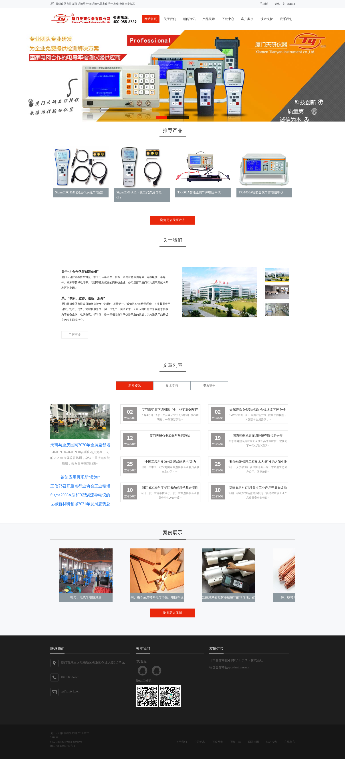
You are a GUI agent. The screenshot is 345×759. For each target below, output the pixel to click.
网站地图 (253, 741)
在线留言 (289, 741)
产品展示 (208, 19)
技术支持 (266, 19)
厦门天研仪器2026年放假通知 (170, 435)
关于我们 (170, 19)
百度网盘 (217, 741)
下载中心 (228, 19)
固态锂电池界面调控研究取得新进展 (258, 435)
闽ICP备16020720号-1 (62, 745)
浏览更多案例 (172, 613)
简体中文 (279, 3)
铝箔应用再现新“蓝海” (80, 477)
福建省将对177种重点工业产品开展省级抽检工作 (258, 488)
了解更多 (75, 334)
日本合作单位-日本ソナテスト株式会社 (236, 660)
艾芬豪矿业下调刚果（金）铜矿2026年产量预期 (170, 410)
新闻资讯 (189, 19)
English (291, 3)
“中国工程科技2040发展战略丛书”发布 (170, 461)
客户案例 (247, 19)
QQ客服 (142, 671)
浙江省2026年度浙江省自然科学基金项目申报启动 (170, 488)
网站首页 (150, 19)
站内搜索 (271, 741)
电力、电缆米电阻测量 (85, 597)
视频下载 (235, 741)
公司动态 (199, 741)
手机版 (264, 3)
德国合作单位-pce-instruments (229, 667)
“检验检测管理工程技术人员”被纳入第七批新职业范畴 (257, 462)
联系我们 (286, 19)
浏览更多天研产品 (172, 220)
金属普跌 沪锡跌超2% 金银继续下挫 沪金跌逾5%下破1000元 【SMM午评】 (258, 410)
